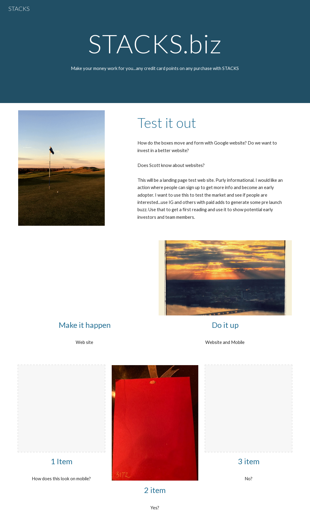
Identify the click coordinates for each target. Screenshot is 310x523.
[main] (155, 43)
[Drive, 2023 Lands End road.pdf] (85, 277)
